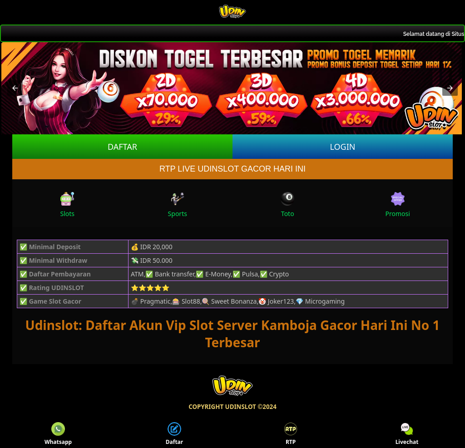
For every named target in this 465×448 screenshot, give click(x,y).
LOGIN (342, 146)
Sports (177, 205)
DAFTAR (122, 146)
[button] (15, 88)
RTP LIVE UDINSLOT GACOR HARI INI (232, 168)
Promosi (398, 205)
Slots (67, 205)
